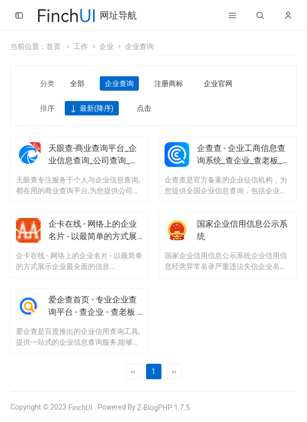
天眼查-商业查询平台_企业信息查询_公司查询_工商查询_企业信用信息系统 (95, 160)
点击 (144, 108)
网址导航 (118, 15)
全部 (77, 83)
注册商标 (168, 83)
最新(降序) (92, 109)
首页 (53, 46)
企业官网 (218, 83)
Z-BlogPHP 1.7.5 (163, 407)
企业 (106, 46)
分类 (47, 83)
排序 (47, 108)
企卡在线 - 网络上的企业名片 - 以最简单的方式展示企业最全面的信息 (92, 236)
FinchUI (80, 407)
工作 (81, 46)
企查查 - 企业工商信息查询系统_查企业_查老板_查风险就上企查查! (244, 160)
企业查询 (139, 46)
